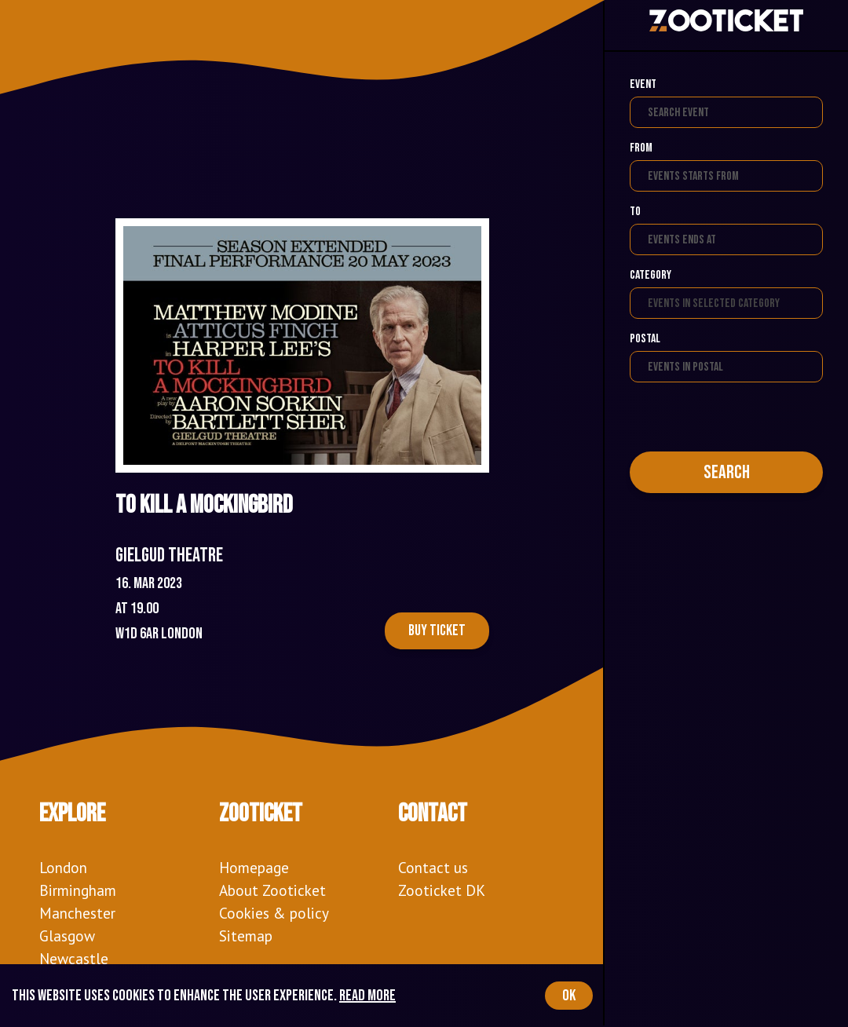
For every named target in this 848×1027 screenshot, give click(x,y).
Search (727, 472)
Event (643, 84)
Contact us (433, 867)
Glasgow (67, 935)
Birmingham (77, 890)
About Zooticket (272, 890)
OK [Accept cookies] (569, 995)
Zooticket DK (441, 890)
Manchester (77, 913)
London (63, 867)
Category (650, 275)
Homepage (254, 867)
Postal (645, 338)
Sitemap (245, 935)
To (635, 211)
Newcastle (73, 958)
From (641, 148)
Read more (367, 995)
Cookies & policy (274, 913)
